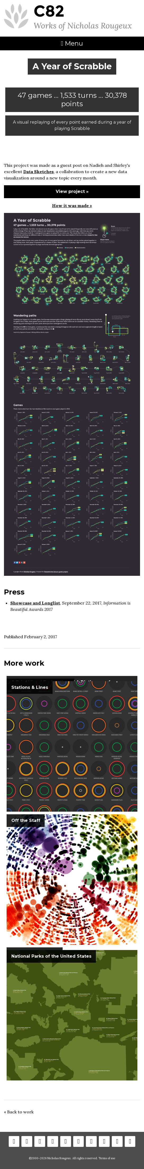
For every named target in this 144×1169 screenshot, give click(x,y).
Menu (72, 43)
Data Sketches (38, 171)
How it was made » (72, 205)
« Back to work (19, 1111)
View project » (72, 191)
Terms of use (107, 1158)
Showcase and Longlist (35, 603)
